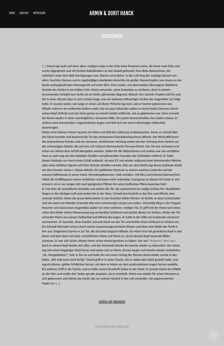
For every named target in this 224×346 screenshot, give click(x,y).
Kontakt (24, 13)
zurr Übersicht (112, 302)
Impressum (39, 13)
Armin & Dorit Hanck (112, 13)
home (12, 13)
